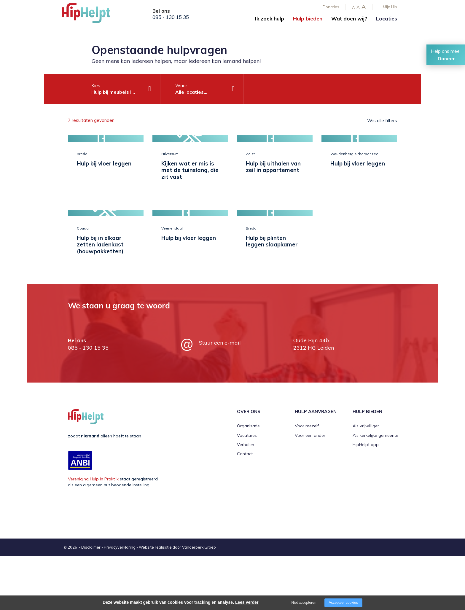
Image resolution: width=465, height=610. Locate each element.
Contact (245, 508)
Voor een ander (310, 489)
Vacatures (247, 489)
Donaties (331, 6)
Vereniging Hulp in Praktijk (93, 533)
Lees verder (247, 602)
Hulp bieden (307, 18)
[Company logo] (91, 15)
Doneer (446, 58)
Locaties (386, 18)
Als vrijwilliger (366, 480)
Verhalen (245, 498)
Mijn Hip (390, 6)
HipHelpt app (366, 498)
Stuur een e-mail (220, 397)
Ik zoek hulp (269, 18)
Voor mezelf (307, 480)
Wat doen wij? (349, 18)
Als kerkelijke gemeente (375, 489)
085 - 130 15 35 (170, 17)
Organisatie (248, 480)
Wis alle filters (382, 120)
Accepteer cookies (343, 603)
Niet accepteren (304, 603)
